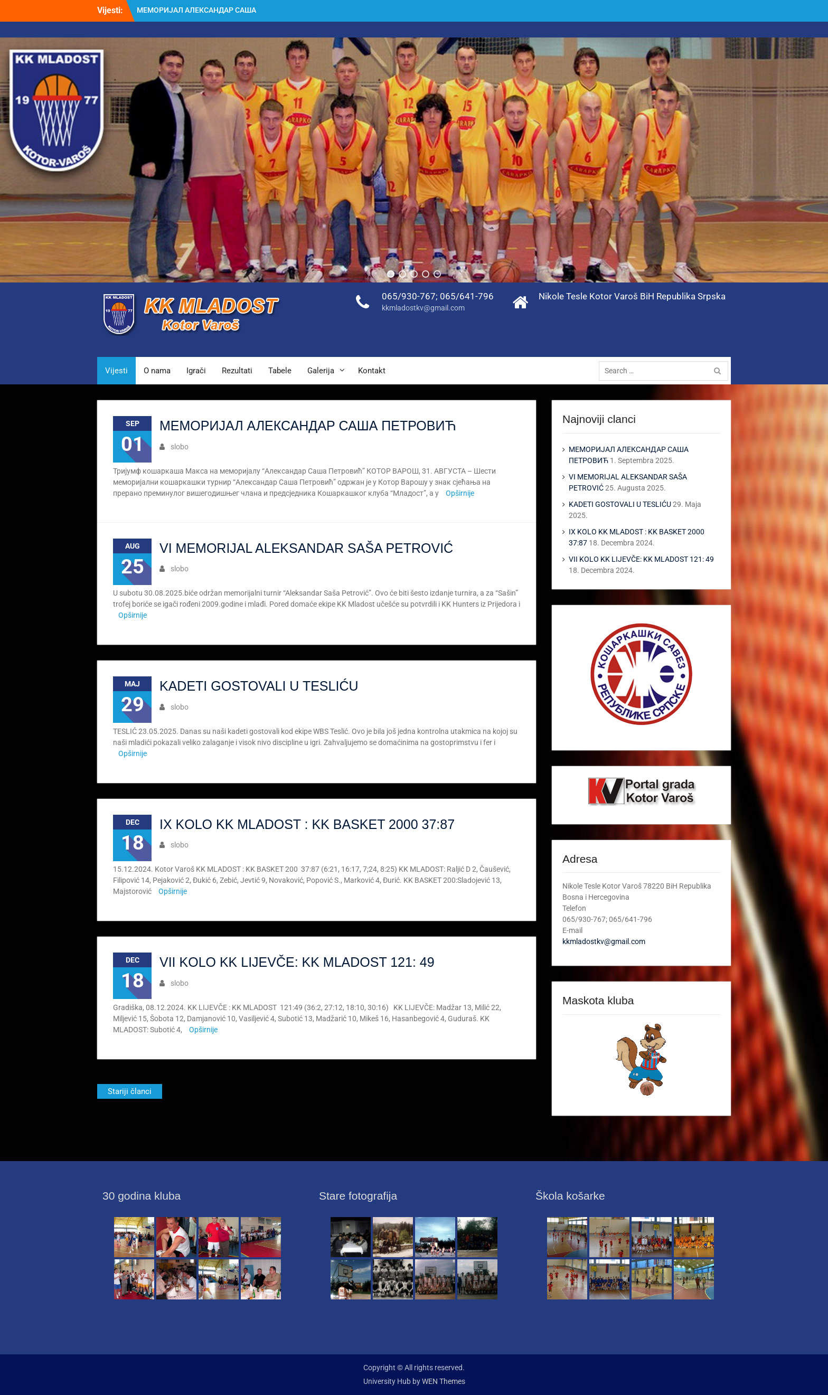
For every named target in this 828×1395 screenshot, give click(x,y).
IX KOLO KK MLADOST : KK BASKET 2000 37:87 (307, 824)
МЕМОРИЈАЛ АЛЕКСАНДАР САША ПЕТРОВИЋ (307, 425)
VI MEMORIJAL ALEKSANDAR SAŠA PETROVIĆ (306, 548)
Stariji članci (130, 1091)
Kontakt (371, 370)
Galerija (320, 370)
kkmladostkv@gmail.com (423, 308)
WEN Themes (443, 1381)
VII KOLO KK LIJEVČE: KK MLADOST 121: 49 (297, 962)
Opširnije (460, 493)
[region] (414, 159)
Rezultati (237, 370)
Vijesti (116, 370)
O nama (157, 370)
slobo (180, 446)
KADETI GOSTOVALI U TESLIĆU (259, 685)
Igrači (196, 370)
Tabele (279, 370)
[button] (390, 274)
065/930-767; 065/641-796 (438, 296)
